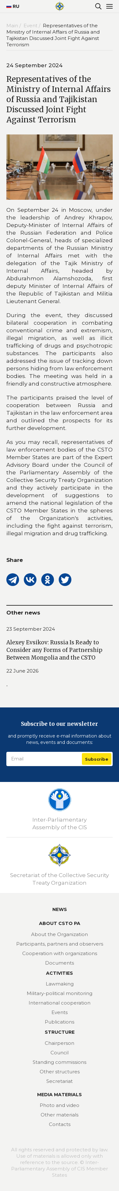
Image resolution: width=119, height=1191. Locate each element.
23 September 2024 (30, 629)
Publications (59, 1022)
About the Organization (59, 934)
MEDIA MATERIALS (59, 1094)
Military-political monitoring (59, 993)
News (59, 909)
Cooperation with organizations (59, 953)
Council (59, 1053)
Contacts (59, 1124)
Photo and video (59, 1105)
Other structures (60, 1072)
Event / (32, 26)
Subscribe (96, 759)
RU (10, 6)
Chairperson (59, 1043)
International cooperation (59, 1003)
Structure (60, 1032)
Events (59, 1012)
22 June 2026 (22, 671)
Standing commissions (59, 1062)
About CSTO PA (59, 923)
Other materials (59, 1115)
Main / (14, 26)
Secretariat (59, 1081)
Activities (59, 973)
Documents (59, 963)
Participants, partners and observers (59, 944)
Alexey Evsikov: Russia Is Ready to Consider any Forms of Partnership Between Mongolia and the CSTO (54, 650)
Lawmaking (60, 984)
